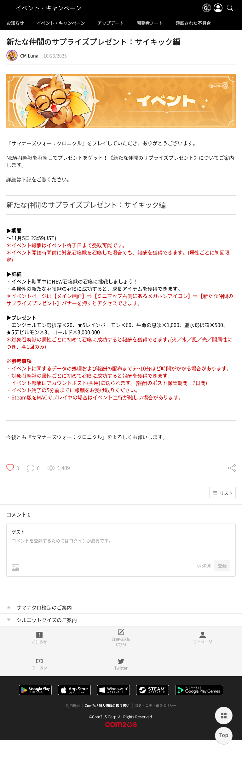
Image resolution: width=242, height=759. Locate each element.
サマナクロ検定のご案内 (44, 607)
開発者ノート (149, 23)
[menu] (7, 7)
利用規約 (73, 705)
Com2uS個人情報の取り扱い (107, 705)
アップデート (110, 23)
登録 (222, 565)
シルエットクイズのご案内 (46, 620)
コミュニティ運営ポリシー (155, 705)
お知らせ (15, 23)
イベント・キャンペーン (49, 7)
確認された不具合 (193, 23)
